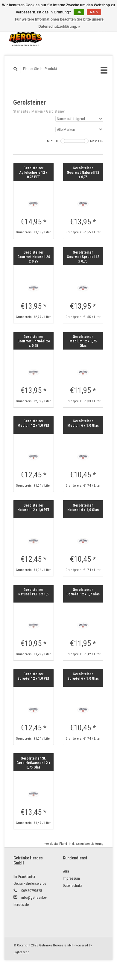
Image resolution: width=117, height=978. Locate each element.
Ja (79, 12)
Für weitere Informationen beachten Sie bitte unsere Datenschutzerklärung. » (59, 23)
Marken (37, 111)
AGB (66, 871)
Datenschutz (72, 885)
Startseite (20, 111)
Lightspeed (21, 952)
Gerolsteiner (55, 111)
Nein (94, 12)
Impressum (71, 878)
